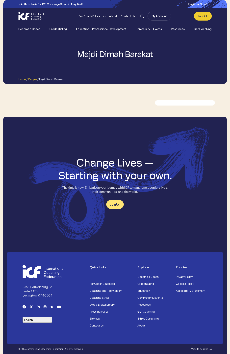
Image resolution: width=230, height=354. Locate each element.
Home (22, 79)
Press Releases (99, 311)
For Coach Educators (92, 16)
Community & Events (148, 29)
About (113, 16)
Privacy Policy (184, 276)
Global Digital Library (102, 304)
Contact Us (128, 16)
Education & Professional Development (101, 29)
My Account (159, 16)
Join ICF (203, 16)
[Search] (142, 16)
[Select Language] (37, 320)
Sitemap (95, 318)
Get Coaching (203, 29)
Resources (178, 29)
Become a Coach (29, 29)
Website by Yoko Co (201, 349)
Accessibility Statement (190, 290)
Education (143, 290)
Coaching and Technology (106, 290)
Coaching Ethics (99, 297)
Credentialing (58, 29)
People (32, 79)
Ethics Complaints (148, 318)
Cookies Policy (185, 283)
